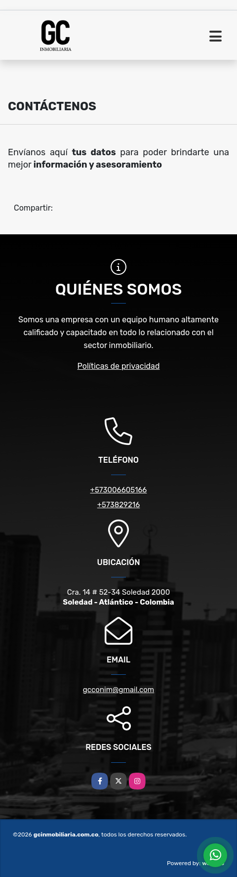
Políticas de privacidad (119, 366)
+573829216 (118, 504)
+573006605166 (118, 489)
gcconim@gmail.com (118, 689)
